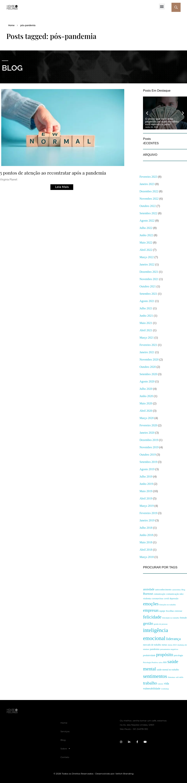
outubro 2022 (148, 205)
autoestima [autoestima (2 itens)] (176, 590)
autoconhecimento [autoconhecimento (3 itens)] (163, 589)
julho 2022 (146, 227)
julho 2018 (146, 527)
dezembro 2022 (149, 191)
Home (11, 25)
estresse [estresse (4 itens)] (178, 611)
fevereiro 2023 (148, 176)
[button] (162, 6)
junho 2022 (146, 235)
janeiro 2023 (147, 184)
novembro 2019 (149, 447)
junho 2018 (146, 535)
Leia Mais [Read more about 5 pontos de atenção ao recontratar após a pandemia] (62, 187)
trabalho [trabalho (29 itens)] (150, 683)
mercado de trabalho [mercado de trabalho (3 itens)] (152, 645)
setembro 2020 (148, 374)
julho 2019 (146, 476)
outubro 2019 (148, 454)
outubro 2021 (148, 286)
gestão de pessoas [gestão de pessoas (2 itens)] (160, 624)
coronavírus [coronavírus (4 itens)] (157, 598)
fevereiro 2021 (148, 344)
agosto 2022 (147, 220)
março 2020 (147, 418)
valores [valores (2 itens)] (160, 684)
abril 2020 (146, 410)
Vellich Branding (124, 773)
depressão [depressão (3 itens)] (174, 598)
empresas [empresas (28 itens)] (151, 610)
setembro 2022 (148, 213)
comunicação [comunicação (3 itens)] (159, 594)
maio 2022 (146, 242)
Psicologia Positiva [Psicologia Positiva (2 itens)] (150, 662)
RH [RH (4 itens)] (165, 662)
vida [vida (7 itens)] (166, 683)
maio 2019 (146, 491)
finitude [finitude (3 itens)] (183, 617)
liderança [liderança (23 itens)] (173, 638)
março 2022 (147, 257)
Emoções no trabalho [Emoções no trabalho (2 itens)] (167, 605)
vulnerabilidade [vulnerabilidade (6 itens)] (151, 688)
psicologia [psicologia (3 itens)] (178, 655)
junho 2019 (146, 483)
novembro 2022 (149, 198)
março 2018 (147, 557)
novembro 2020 (149, 359)
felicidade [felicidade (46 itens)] (152, 617)
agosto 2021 (147, 301)
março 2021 (147, 337)
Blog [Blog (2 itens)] (183, 590)
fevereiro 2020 (148, 425)
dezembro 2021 (149, 271)
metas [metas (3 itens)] (164, 645)
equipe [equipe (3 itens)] (162, 611)
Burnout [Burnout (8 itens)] (148, 593)
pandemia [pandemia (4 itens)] (154, 649)
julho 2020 (146, 388)
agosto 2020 (147, 381)
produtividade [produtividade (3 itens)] (149, 655)
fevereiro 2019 (148, 513)
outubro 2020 (148, 366)
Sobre (65, 749)
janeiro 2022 (147, 264)
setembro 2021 (148, 293)
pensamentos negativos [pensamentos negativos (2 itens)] (169, 649)
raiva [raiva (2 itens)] (161, 662)
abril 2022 (146, 249)
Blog (63, 740)
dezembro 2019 (149, 440)
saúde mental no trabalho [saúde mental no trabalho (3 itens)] (168, 669)
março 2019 (147, 505)
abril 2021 (146, 330)
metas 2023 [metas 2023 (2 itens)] (172, 645)
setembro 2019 (148, 461)
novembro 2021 (149, 279)
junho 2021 (146, 315)
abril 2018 (146, 549)
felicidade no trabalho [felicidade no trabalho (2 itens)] (170, 618)
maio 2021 (146, 322)
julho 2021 (146, 308)
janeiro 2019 (147, 520)
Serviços (64, 731)
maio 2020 (146, 403)
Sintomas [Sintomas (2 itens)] (171, 677)
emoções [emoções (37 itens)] (151, 603)
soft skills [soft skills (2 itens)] (179, 677)
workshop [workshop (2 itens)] (165, 689)
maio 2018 (146, 542)
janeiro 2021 (147, 352)
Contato (64, 757)
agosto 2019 (147, 469)
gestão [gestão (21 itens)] (148, 623)
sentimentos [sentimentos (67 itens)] (155, 676)
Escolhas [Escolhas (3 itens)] (170, 611)
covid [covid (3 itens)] (166, 598)
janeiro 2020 (147, 432)
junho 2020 (146, 396)
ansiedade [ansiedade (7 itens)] (148, 589)
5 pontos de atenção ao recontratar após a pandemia (53, 173)
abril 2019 (146, 498)
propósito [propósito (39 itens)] (164, 654)
